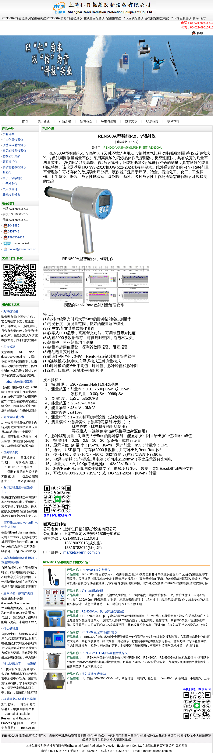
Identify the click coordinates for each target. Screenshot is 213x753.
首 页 (25, 121)
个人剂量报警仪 (13, 139)
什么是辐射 (10, 628)
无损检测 (9, 346)
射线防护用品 (11, 156)
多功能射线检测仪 (14, 167)
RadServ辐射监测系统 (18, 381)
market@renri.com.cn (19, 249)
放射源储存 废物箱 (94, 674)
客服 (197, 33)
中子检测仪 (10, 183)
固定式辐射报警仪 (14, 150)
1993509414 (13, 237)
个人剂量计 (10, 189)
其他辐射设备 (11, 194)
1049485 (11, 225)
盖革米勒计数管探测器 (18, 593)
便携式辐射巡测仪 (14, 145)
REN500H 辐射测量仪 (96, 569)
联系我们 (152, 121)
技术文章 (131, 121)
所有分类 (8, 134)
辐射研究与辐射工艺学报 (19, 699)
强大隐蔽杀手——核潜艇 (19, 663)
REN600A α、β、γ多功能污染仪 (103, 611)
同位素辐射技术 (13, 417)
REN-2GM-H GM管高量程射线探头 (105, 653)
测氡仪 (7, 172)
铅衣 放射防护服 (92, 590)
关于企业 (44, 121)
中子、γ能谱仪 (12, 178)
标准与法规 (108, 121)
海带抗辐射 (10, 311)
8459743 (11, 231)
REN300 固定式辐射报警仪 (99, 632)
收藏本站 (173, 121)
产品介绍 (65, 121)
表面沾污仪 (10, 161)
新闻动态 (86, 121)
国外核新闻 (10, 452)
